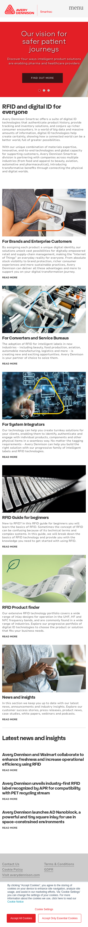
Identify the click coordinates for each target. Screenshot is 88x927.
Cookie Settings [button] (44, 909)
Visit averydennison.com (21, 875)
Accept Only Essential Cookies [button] (59, 918)
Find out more (42, 78)
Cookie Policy (12, 869)
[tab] (39, 90)
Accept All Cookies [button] (21, 918)
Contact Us (10, 864)
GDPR (48, 869)
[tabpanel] (44, 59)
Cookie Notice (15, 901)
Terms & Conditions (59, 864)
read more (9, 277)
